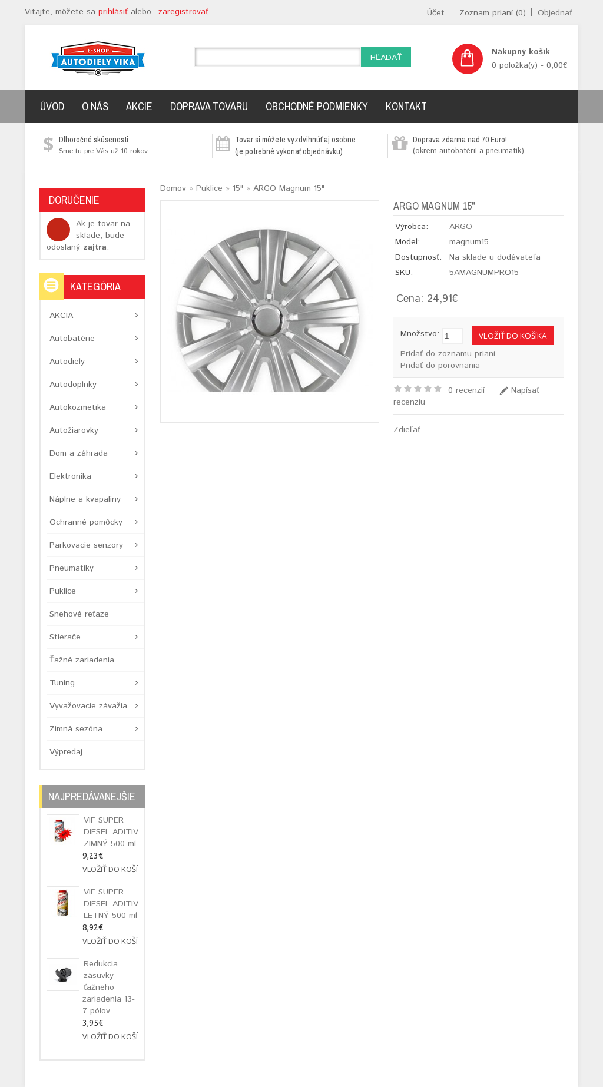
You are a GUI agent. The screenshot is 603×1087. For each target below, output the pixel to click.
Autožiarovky (73, 430)
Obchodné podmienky (317, 106)
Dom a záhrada (78, 453)
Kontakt (406, 106)
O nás (95, 106)
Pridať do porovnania (440, 366)
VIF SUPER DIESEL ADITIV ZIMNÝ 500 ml (111, 832)
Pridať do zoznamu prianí (447, 354)
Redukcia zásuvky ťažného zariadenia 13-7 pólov (108, 987)
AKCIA (61, 316)
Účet (436, 13)
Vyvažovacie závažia (88, 706)
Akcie (139, 106)
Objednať (555, 13)
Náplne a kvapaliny (85, 499)
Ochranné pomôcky (85, 522)
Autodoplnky (73, 384)
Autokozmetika (77, 407)
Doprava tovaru (209, 106)
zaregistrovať (183, 12)
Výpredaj (65, 752)
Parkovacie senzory (86, 545)
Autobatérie (72, 338)
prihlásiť (113, 12)
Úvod (52, 106)
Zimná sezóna (75, 729)
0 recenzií (466, 390)
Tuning (62, 683)
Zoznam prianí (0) (492, 13)
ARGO (460, 227)
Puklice (62, 591)
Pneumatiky (71, 568)
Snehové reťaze (79, 614)
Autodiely (67, 361)
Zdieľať (406, 430)
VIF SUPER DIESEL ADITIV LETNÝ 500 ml (111, 904)
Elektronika (70, 476)
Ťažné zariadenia (81, 660)
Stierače (65, 637)
